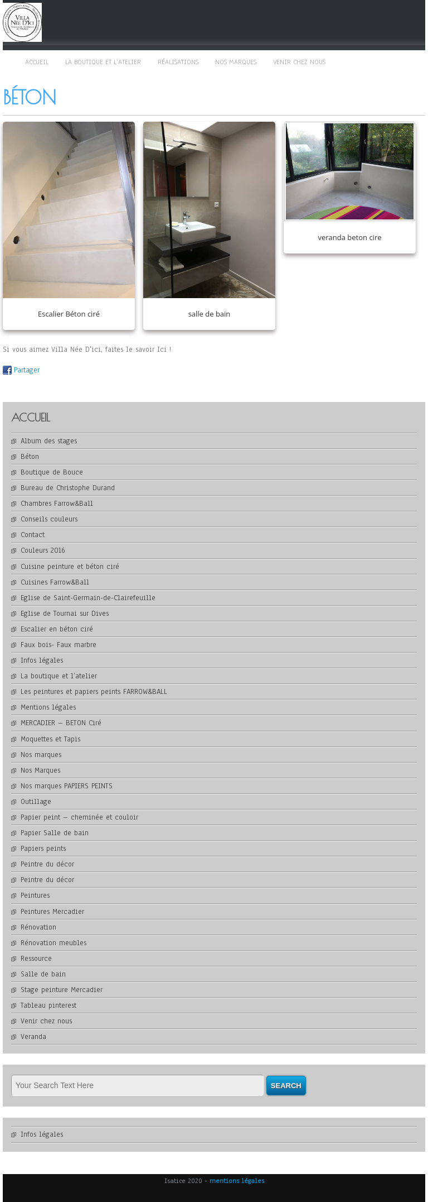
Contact (33, 535)
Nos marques (235, 62)
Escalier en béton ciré (57, 629)
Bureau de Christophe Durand (68, 488)
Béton (30, 457)
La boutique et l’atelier (103, 62)
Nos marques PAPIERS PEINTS (67, 786)
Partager (27, 370)
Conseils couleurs (49, 519)
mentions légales (237, 1180)
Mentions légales (48, 707)
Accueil (36, 62)
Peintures (35, 895)
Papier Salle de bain (55, 833)
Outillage (36, 802)
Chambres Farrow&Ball (57, 504)
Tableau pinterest (48, 1005)
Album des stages (49, 441)
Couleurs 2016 (43, 550)
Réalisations (178, 62)
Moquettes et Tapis (50, 739)
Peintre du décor (47, 864)
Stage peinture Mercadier (62, 990)
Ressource (36, 959)
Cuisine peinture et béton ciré (70, 567)
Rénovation (38, 927)
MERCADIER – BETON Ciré (61, 723)
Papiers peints (43, 849)
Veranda (33, 1037)
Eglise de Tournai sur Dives (65, 614)
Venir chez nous (299, 62)
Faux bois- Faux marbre (58, 645)
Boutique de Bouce (52, 472)
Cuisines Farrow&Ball (55, 582)
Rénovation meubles (53, 943)
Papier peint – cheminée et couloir (79, 817)
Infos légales (42, 660)
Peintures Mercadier (52, 912)
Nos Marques (40, 770)
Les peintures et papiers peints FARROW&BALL (94, 692)
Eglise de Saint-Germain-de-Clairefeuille (88, 598)
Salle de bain (43, 974)
